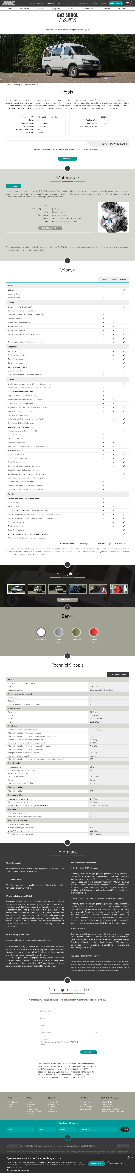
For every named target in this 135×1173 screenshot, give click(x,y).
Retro (52, 1109)
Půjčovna (53, 1107)
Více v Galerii (67, 600)
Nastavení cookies (108, 1107)
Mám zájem (116, 3)
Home (8, 85)
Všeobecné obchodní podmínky (113, 1111)
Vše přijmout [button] (97, 1163)
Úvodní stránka (13, 1102)
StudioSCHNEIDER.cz (87, 1146)
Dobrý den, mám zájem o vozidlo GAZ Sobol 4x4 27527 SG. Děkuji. (67, 1042)
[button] (46, 1170)
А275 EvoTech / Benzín (118, 674)
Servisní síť (53, 1111)
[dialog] (67, 1163)
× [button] (132, 1158)
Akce (30, 1107)
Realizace (32, 1104)
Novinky (32, 1102)
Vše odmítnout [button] (116, 1163)
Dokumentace (33, 1109)
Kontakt (31, 1114)
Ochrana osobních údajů (110, 1109)
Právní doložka (107, 1102)
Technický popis (50, 228)
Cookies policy (107, 1104)
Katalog (17, 85)
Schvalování (54, 1102)
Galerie (10, 1107)
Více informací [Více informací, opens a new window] (17, 1167)
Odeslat (88, 1052)
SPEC (9, 1109)
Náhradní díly (54, 1104)
